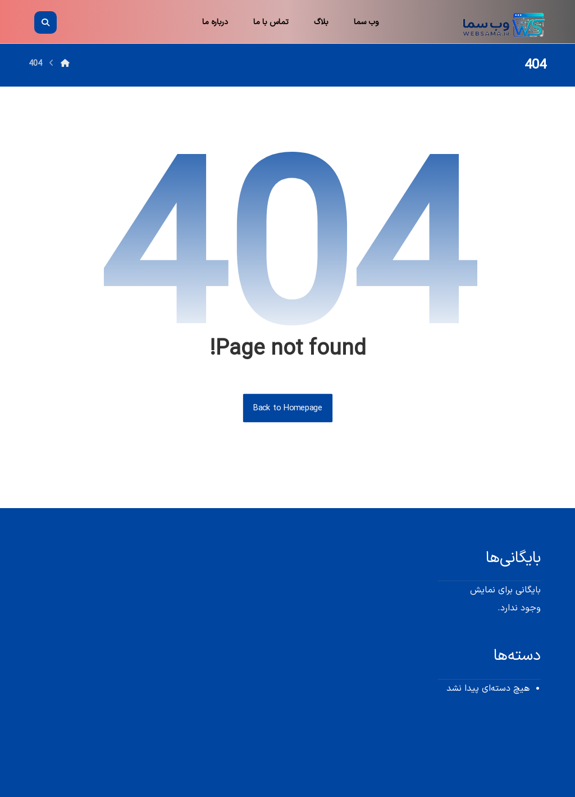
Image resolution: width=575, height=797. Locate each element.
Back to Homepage (287, 408)
